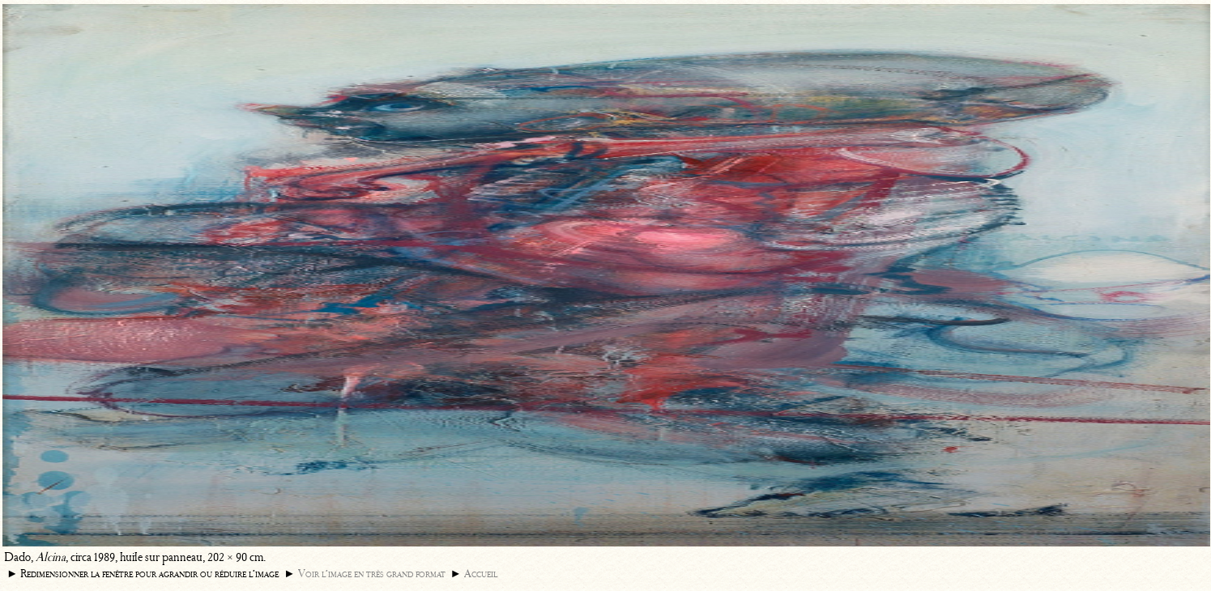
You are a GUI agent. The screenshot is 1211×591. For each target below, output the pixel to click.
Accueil (480, 573)
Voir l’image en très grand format (372, 573)
